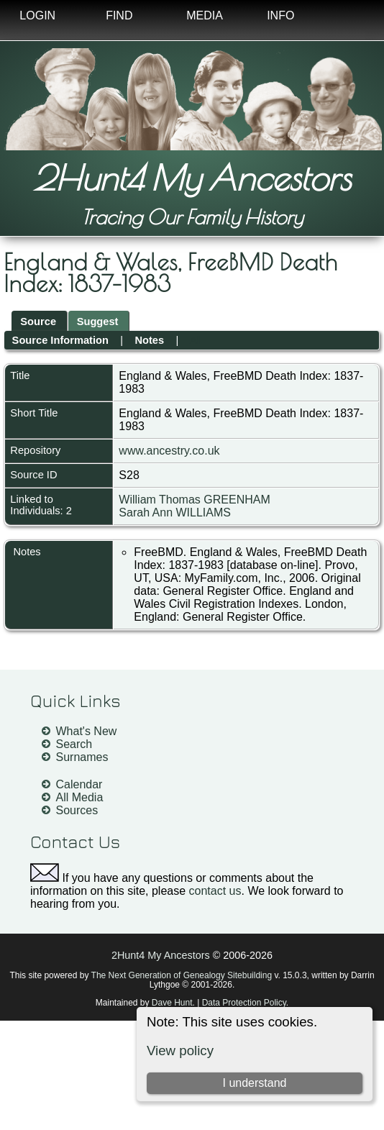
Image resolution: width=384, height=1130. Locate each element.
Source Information (60, 340)
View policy (180, 1050)
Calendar (79, 784)
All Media (80, 797)
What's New (86, 731)
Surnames (82, 757)
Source (38, 321)
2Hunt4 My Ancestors (191, 178)
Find (119, 15)
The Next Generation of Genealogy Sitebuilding (182, 975)
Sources (77, 810)
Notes (149, 340)
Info (280, 15)
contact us (215, 891)
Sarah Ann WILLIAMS (175, 512)
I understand (255, 1083)
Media (204, 15)
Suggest (98, 321)
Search (74, 744)
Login (37, 15)
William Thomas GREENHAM (194, 499)
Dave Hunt (172, 1003)
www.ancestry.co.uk (169, 451)
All (195, 340)
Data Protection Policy (244, 1003)
